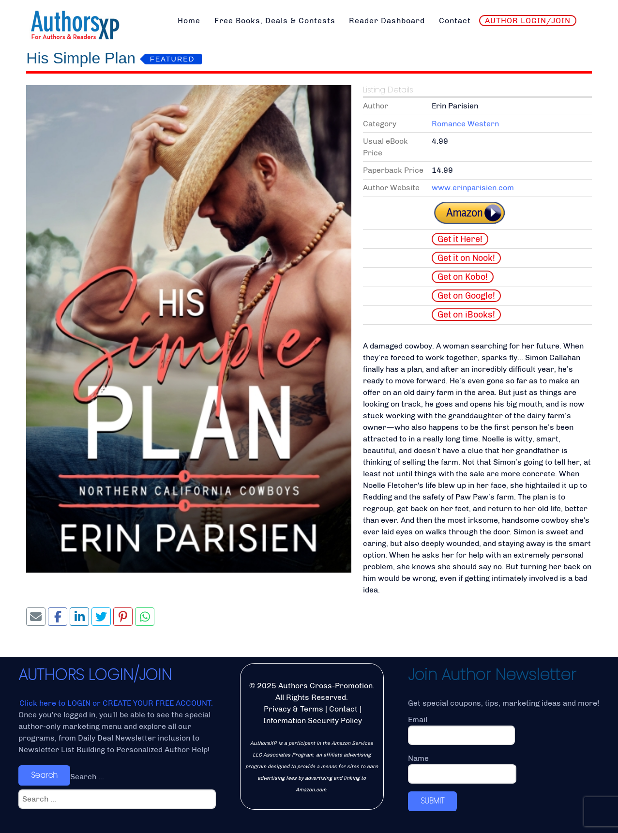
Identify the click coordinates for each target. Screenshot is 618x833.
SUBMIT (432, 800)
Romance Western (465, 123)
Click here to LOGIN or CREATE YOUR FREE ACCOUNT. (116, 703)
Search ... (87, 776)
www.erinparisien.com (473, 187)
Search (44, 775)
